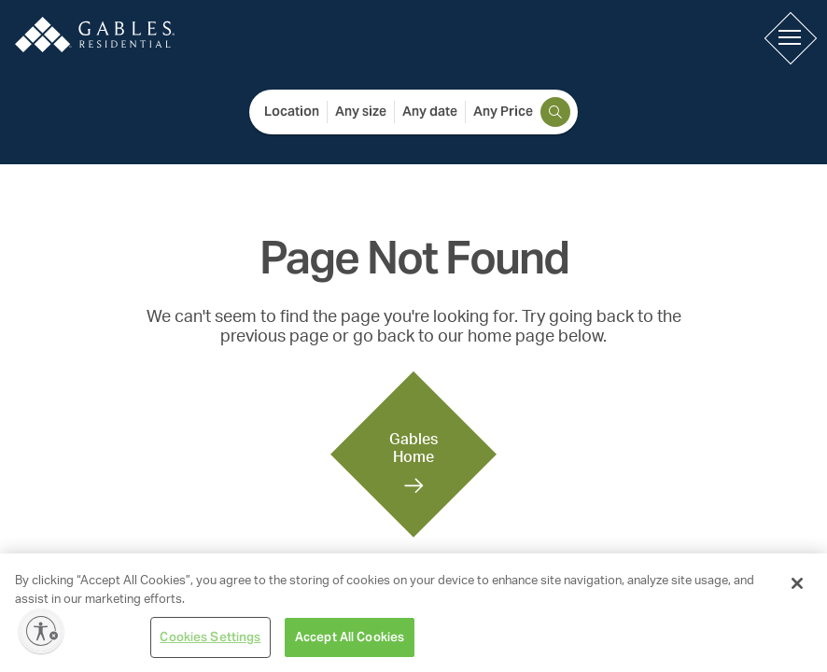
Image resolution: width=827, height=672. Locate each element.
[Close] (797, 583)
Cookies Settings (210, 637)
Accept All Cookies (349, 637)
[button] (789, 37)
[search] (555, 112)
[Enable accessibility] (41, 631)
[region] (413, 612)
